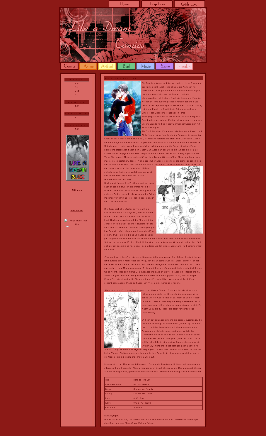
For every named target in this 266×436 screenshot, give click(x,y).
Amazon (138, 407)
